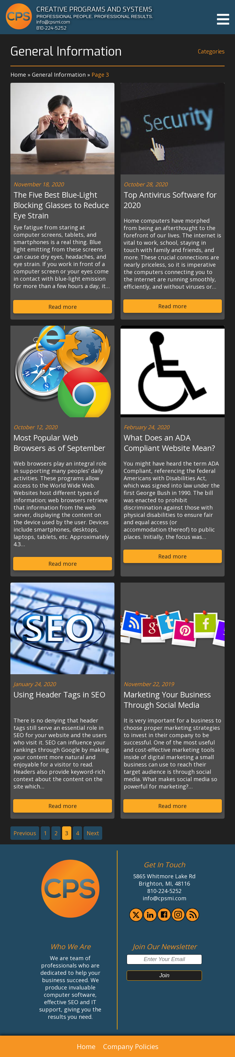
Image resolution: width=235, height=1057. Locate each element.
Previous (24, 833)
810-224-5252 (51, 28)
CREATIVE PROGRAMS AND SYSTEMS (94, 9)
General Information (59, 74)
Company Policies (131, 1046)
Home (18, 74)
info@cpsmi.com (53, 22)
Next (93, 833)
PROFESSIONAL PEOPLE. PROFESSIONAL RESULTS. (94, 16)
